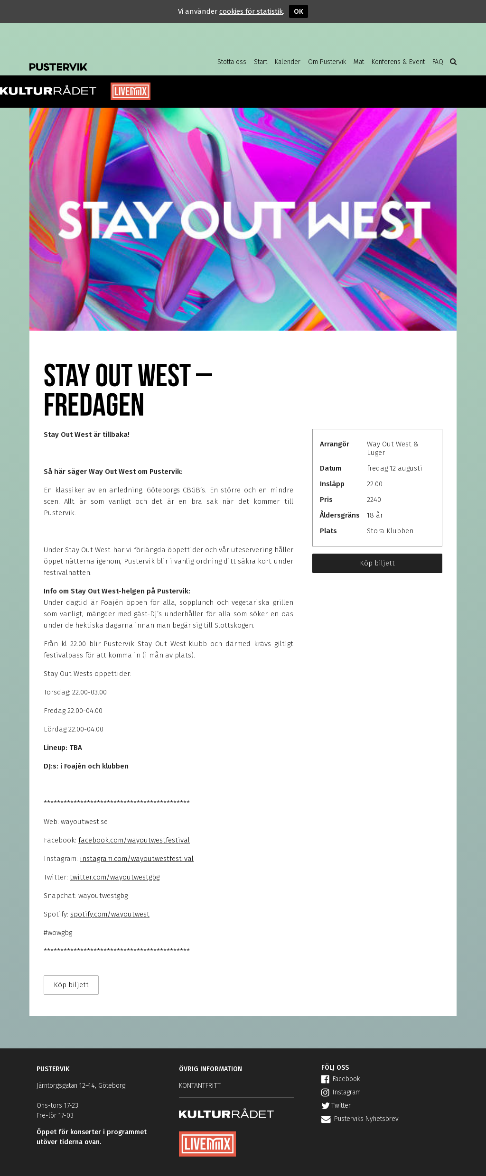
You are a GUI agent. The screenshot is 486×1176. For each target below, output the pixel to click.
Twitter (336, 1106)
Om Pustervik (327, 62)
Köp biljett (377, 563)
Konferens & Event (398, 62)
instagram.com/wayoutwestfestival (137, 858)
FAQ (437, 62)
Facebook (340, 1079)
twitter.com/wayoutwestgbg (114, 877)
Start (260, 62)
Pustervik (105, 59)
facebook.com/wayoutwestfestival (134, 840)
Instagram (341, 1092)
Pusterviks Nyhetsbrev (360, 1119)
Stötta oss (231, 62)
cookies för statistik (251, 11)
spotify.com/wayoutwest (110, 914)
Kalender (287, 62)
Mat (359, 62)
